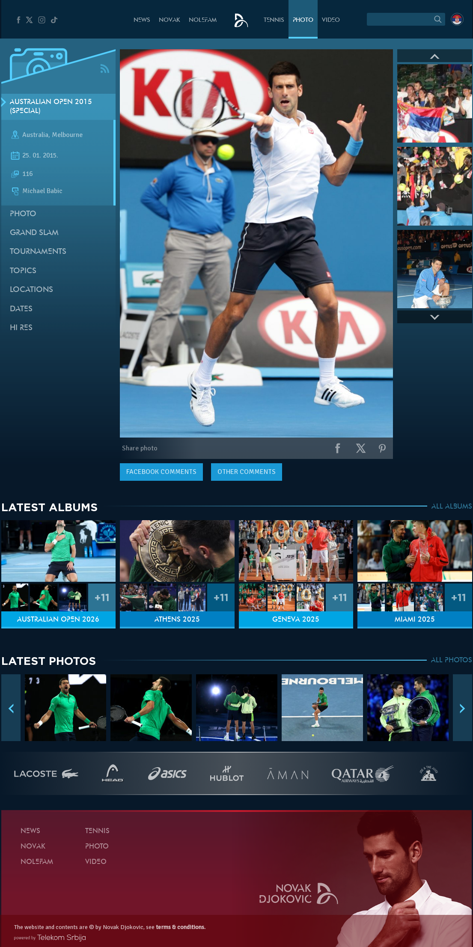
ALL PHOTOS (451, 660)
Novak (169, 20)
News (142, 20)
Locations (31, 290)
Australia (35, 135)
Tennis (274, 20)
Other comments (246, 472)
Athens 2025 (177, 619)
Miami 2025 (415, 619)
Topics (23, 271)
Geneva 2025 (295, 619)
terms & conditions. (180, 927)
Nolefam (203, 20)
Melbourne (67, 135)
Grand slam (34, 233)
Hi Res (21, 328)
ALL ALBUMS (451, 506)
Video (331, 20)
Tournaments (38, 252)
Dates (21, 309)
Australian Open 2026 (58, 619)
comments (161, 472)
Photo (303, 20)
